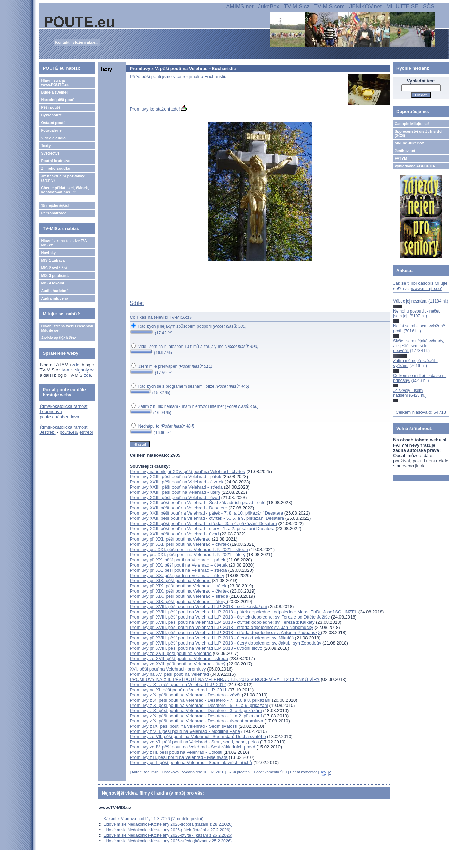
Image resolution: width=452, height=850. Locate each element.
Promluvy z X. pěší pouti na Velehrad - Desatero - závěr (185, 695)
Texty (46, 145)
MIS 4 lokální (52, 283)
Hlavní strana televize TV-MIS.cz (64, 243)
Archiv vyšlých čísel (59, 338)
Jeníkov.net (405, 151)
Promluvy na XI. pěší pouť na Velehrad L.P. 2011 (178, 689)
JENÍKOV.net (365, 6)
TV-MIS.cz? (180, 317)
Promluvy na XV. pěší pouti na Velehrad (169, 674)
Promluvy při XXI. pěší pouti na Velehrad (170, 539)
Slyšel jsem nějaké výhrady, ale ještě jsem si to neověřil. (418, 346)
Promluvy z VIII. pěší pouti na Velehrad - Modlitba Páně (185, 731)
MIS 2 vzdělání (54, 268)
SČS (428, 6)
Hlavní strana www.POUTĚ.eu (55, 82)
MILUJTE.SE (402, 6)
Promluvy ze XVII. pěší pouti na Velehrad (170, 653)
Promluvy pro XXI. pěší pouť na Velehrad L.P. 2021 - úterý (187, 554)
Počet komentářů (268, 772)
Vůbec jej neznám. (410, 301)
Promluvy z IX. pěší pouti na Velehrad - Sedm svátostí (183, 726)
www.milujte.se (426, 288)
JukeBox (268, 6)
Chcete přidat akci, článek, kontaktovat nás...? (65, 190)
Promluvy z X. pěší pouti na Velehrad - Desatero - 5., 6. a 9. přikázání (199, 705)
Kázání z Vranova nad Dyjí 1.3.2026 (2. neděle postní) (153, 818)
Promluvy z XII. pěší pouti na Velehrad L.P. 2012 (178, 684)
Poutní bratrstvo (55, 161)
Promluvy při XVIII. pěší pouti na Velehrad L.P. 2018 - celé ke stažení (198, 606)
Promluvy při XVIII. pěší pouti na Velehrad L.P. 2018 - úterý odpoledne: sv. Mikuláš (212, 637)
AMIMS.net (240, 6)
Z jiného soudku (55, 168)
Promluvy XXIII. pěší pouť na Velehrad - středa (176, 487)
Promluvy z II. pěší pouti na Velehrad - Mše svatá (179, 757)
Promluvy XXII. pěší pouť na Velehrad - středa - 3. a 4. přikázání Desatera (203, 523)
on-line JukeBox (409, 143)
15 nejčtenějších (55, 205)
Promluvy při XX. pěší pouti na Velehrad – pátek (177, 559)
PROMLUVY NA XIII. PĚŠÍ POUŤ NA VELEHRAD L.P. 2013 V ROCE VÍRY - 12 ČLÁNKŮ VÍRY (224, 679)
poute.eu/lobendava (59, 416)
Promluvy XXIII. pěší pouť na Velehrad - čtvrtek (176, 481)
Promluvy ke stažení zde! (158, 109)
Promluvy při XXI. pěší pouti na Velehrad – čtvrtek (179, 544)
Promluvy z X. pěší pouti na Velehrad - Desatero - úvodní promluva (196, 721)
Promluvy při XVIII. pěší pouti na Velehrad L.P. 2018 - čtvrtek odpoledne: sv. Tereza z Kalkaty (222, 622)
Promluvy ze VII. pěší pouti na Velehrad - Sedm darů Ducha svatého (198, 736)
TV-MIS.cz (297, 6)
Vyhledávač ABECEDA (415, 166)
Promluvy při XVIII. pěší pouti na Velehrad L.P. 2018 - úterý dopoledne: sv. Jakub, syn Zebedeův (225, 643)
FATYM (401, 158)
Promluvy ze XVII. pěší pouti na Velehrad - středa (179, 658)
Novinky (48, 253)
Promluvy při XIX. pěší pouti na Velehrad (170, 580)
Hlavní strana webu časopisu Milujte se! (67, 328)
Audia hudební (54, 291)
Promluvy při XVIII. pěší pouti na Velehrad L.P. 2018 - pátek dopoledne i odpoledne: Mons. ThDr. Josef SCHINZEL (243, 611)
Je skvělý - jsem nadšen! (408, 393)
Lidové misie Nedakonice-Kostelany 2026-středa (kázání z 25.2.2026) (168, 841)
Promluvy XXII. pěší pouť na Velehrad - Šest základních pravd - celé (197, 502)
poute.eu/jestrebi (76, 432)
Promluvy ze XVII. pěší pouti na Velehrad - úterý (177, 663)
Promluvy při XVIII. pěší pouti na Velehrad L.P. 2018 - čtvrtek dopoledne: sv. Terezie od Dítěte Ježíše (230, 617)
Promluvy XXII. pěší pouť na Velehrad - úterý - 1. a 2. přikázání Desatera (202, 528)
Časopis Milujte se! (412, 124)
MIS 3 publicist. (55, 275)
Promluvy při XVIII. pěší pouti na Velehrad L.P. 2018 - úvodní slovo (196, 648)
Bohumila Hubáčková (161, 772)
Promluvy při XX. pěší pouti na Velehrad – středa (178, 570)
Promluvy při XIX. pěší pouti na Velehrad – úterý (178, 601)
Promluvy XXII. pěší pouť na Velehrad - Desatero (178, 507)
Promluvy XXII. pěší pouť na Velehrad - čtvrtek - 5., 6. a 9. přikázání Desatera (207, 518)
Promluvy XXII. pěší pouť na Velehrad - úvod (174, 533)
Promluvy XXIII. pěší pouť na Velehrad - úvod (175, 497)
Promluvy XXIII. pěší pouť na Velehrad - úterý (175, 492)
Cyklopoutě (51, 115)
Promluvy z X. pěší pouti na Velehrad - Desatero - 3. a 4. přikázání (196, 710)
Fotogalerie (51, 130)
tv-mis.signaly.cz (78, 370)
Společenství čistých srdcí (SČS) (418, 133)
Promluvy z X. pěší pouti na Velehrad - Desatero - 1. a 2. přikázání (196, 715)
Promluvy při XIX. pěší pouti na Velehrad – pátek (178, 585)
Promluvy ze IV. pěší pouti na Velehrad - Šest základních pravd (192, 747)
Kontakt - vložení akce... (76, 42)
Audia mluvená (54, 298)
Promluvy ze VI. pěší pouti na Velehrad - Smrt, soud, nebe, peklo (194, 741)
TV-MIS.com (329, 6)
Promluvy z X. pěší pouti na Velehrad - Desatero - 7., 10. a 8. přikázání (201, 700)
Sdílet (137, 303)
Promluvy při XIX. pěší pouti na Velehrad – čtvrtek (179, 591)
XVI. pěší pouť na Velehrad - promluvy (168, 669)
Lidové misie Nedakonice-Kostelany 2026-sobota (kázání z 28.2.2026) (168, 824)
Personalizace (53, 213)
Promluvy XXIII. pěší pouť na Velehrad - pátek (175, 476)
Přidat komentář (303, 772)
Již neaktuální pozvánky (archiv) (62, 178)
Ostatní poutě (53, 123)
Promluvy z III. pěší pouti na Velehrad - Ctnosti (176, 752)
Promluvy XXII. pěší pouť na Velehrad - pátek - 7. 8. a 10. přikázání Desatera (206, 513)
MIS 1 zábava (52, 260)
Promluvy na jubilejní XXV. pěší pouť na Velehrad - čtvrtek (187, 471)
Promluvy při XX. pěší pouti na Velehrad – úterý (177, 575)
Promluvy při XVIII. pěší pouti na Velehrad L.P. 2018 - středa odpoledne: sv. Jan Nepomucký (221, 627)
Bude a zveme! (54, 92)
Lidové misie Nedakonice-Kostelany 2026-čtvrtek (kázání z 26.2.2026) (168, 835)
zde (75, 364)
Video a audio (53, 138)
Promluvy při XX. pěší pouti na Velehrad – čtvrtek (179, 565)
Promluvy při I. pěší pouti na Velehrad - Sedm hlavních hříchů (191, 762)
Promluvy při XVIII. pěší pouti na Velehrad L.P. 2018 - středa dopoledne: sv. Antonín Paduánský (225, 632)
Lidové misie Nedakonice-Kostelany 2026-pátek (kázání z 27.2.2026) (167, 829)
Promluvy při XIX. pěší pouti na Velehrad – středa (179, 596)
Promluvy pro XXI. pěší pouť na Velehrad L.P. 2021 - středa (189, 549)
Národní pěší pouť (57, 100)
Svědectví (50, 153)
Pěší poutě (50, 107)
